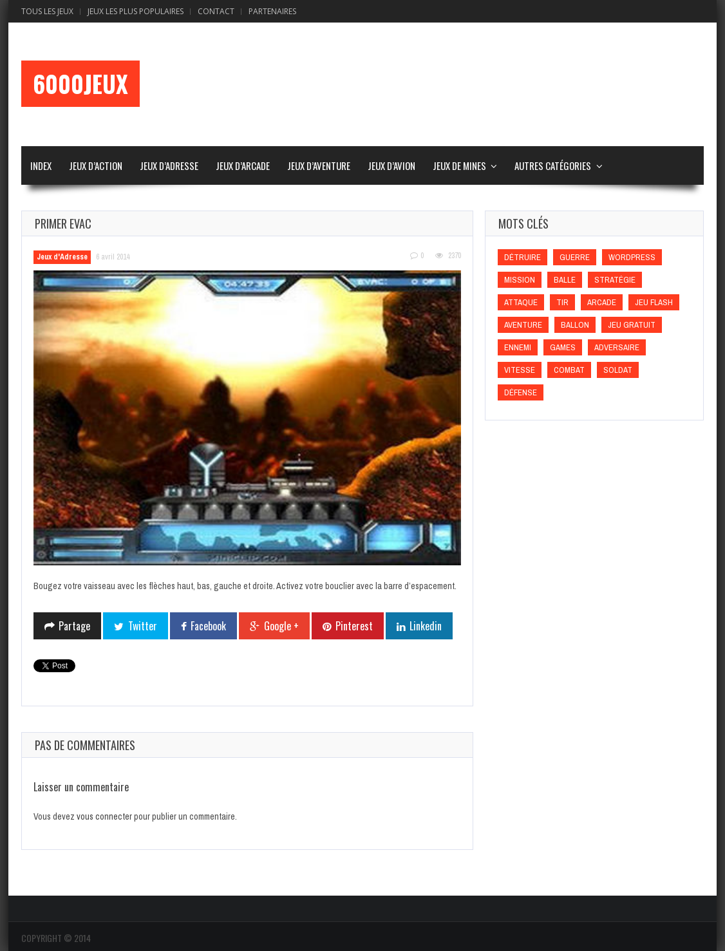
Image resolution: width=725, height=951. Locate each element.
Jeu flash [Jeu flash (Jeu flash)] (654, 302)
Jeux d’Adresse (169, 165)
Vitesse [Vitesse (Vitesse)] (519, 369)
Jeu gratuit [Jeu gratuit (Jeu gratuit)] (631, 324)
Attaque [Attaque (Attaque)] (521, 302)
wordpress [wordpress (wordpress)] (631, 257)
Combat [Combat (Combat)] (569, 369)
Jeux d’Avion (391, 165)
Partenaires (272, 11)
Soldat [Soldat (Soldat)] (617, 369)
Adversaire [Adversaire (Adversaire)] (616, 347)
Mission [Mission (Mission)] (519, 279)
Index (41, 165)
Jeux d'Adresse (62, 257)
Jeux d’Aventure (318, 165)
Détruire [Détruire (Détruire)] (522, 257)
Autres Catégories (552, 165)
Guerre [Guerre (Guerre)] (575, 257)
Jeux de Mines (459, 165)
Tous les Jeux (47, 11)
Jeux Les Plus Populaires (136, 11)
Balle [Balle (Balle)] (565, 279)
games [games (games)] (563, 347)
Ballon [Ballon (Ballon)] (575, 324)
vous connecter (104, 816)
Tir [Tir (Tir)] (562, 302)
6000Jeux (80, 83)
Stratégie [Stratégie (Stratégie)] (615, 279)
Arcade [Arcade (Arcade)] (601, 302)
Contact (216, 11)
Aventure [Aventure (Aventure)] (523, 324)
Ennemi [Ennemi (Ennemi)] (517, 347)
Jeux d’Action (95, 165)
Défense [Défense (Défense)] (520, 392)
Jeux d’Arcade (243, 165)
